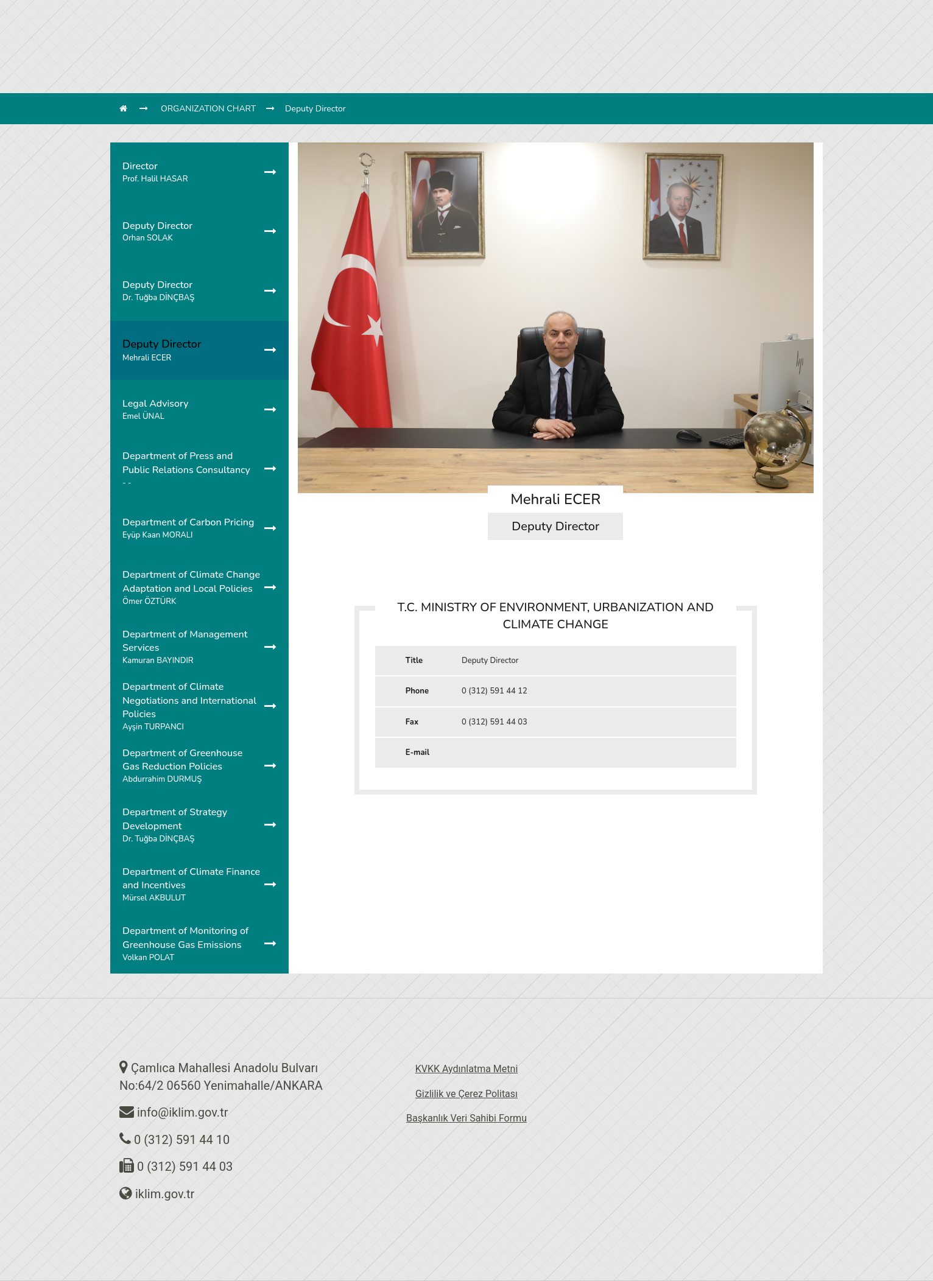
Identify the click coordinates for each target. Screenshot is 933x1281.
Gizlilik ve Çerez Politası (466, 1094)
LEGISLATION (404, 27)
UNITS (352, 27)
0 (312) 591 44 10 (182, 1139)
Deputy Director (315, 108)
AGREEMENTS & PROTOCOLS (503, 27)
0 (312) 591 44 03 (185, 1166)
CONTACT (662, 27)
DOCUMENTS (601, 27)
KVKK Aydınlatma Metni (466, 1069)
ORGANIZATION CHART (208, 108)
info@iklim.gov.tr (182, 1112)
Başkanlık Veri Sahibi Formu (466, 1118)
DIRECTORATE (297, 27)
